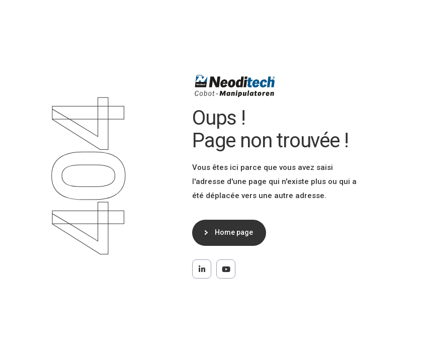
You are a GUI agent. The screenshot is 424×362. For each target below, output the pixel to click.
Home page (234, 232)
